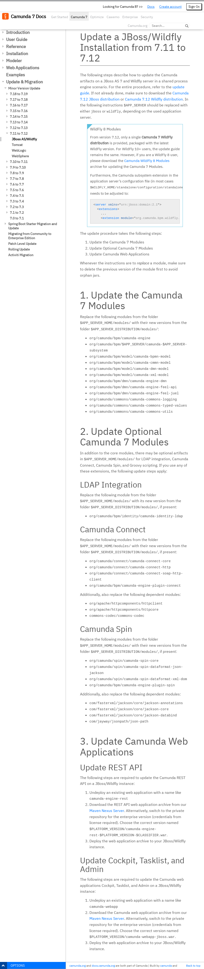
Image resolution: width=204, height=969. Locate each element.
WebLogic (19, 150)
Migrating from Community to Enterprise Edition (29, 236)
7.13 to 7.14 (19, 122)
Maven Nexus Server (106, 810)
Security (147, 17)
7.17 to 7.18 (19, 99)
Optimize (97, 17)
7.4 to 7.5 (17, 196)
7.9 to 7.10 (18, 167)
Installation (17, 53)
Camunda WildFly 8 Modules (146, 160)
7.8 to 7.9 (17, 173)
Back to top (193, 965)
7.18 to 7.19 (19, 94)
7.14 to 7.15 (19, 116)
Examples (15, 74)
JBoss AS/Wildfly (24, 139)
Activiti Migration (20, 255)
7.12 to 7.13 (19, 128)
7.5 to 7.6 (17, 190)
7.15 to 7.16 (19, 111)
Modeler (14, 60)
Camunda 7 (79, 17)
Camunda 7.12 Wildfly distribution (154, 99)
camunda (166, 965)
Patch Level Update (22, 244)
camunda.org (77, 965)
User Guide (16, 39)
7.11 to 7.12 (19, 133)
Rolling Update (19, 249)
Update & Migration (24, 82)
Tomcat (17, 145)
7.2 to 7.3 (17, 207)
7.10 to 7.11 (19, 162)
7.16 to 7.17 (19, 105)
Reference (16, 46)
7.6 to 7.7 (17, 184)
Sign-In (194, 6)
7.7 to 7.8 (17, 179)
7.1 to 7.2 (17, 212)
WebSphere (20, 156)
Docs (151, 6)
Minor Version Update (24, 88)
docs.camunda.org (103, 965)
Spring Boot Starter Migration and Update (32, 226)
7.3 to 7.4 (17, 201)
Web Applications (22, 67)
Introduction (18, 32)
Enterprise (130, 17)
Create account (170, 6)
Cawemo (113, 17)
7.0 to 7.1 (17, 218)
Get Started (59, 17)
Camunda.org (137, 26)
